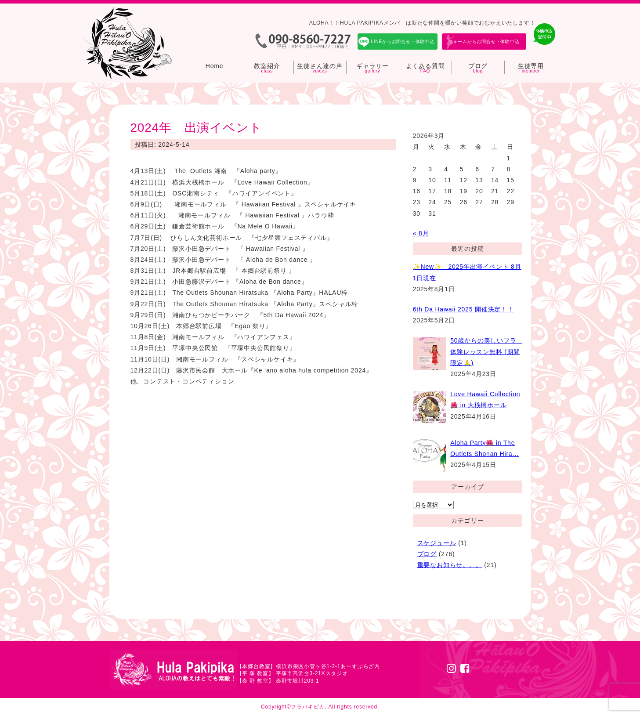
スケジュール (436, 542)
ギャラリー (372, 65)
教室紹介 (267, 65)
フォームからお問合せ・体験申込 (484, 41)
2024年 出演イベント (196, 127)
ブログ (478, 65)
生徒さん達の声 (320, 65)
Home (215, 65)
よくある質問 (425, 65)
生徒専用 (531, 65)
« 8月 (421, 233)
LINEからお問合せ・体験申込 (402, 41)
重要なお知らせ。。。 (449, 564)
